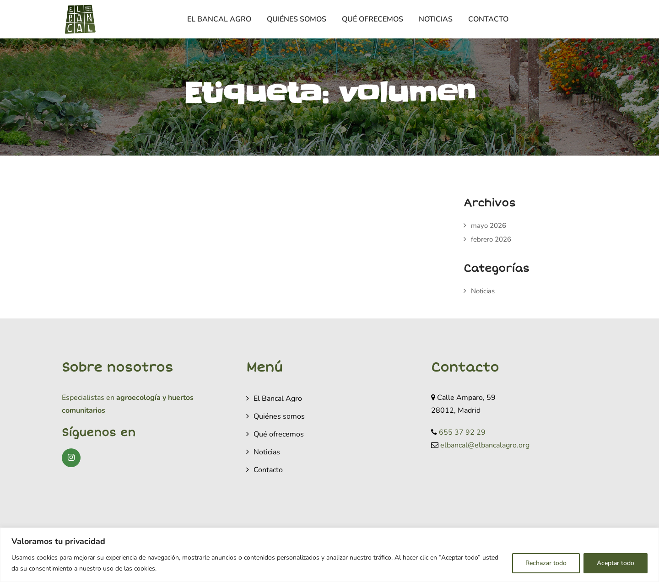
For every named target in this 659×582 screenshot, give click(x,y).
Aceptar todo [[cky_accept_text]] (615, 563)
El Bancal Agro (219, 19)
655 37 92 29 (462, 432)
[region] (329, 555)
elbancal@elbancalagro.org (484, 445)
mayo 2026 (488, 225)
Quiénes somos (296, 19)
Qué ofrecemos (372, 19)
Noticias (436, 19)
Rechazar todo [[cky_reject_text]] (546, 563)
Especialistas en (88, 398)
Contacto (488, 19)
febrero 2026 (491, 239)
